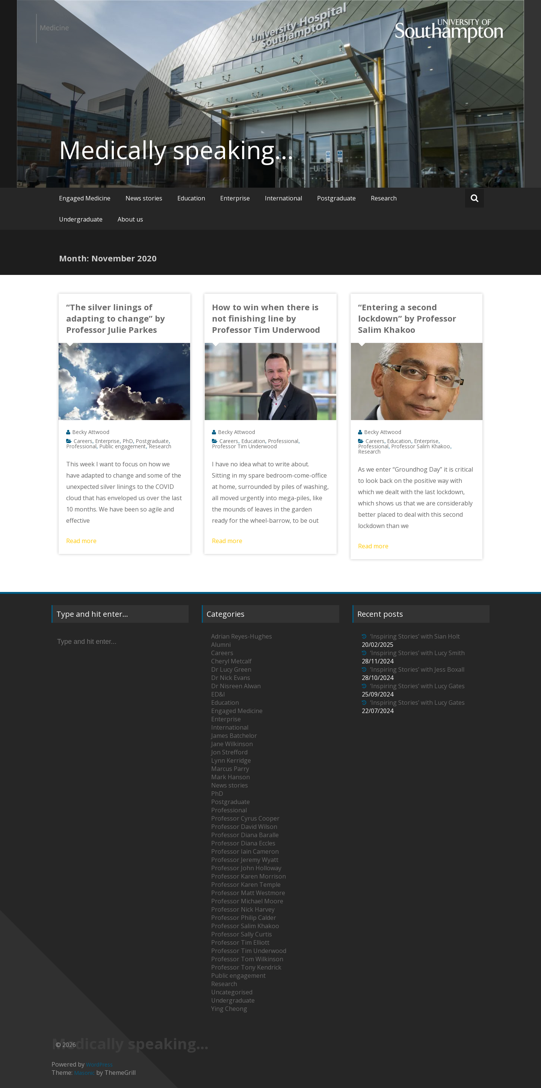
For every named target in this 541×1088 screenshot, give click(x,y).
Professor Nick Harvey (243, 909)
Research (384, 198)
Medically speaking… (176, 149)
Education (191, 198)
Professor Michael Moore (247, 901)
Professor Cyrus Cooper (245, 818)
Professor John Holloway (246, 868)
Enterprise (235, 198)
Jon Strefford (229, 752)
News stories (143, 198)
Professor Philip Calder (243, 917)
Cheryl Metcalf (231, 661)
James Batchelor (234, 735)
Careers (83, 441)
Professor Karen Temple (246, 884)
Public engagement (122, 446)
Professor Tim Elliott (240, 942)
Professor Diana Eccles (243, 843)
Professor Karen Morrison (248, 876)
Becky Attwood (90, 432)
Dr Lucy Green (231, 669)
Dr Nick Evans (230, 678)
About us (130, 219)
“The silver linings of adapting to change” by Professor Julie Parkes (115, 318)
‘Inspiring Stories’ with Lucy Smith (417, 653)
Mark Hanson (230, 777)
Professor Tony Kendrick (246, 967)
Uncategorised (231, 992)
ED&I (218, 694)
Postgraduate (336, 198)
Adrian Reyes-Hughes (241, 636)
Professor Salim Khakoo (420, 446)
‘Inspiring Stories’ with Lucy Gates (417, 686)
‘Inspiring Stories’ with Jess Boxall (417, 669)
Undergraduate (81, 219)
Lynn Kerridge (231, 760)
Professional (81, 446)
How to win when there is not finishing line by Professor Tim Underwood (266, 318)
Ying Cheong (229, 1009)
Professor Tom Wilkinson (247, 959)
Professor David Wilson (244, 826)
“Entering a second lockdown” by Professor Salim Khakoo (407, 318)
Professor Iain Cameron (245, 851)
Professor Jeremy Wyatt (244, 860)
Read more (81, 541)
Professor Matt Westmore (248, 893)
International (283, 198)
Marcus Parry (230, 769)
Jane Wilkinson (232, 744)
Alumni (221, 644)
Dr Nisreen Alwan (236, 686)
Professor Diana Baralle (245, 835)
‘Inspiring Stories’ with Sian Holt (415, 636)
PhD (127, 441)
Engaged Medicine (84, 198)
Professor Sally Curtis (241, 934)
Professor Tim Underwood (244, 446)
